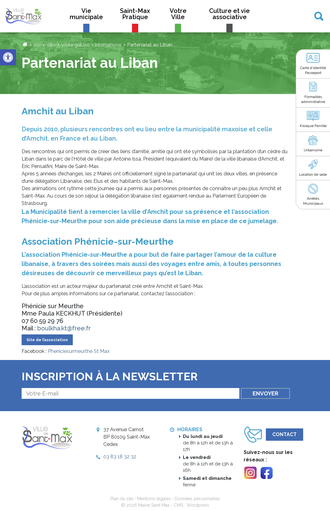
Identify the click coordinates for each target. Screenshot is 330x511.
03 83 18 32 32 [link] (119, 457)
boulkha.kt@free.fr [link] (64, 328)
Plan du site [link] (121, 498)
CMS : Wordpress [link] (191, 505)
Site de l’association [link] (47, 339)
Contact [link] (284, 434)
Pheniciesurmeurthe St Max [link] (78, 351)
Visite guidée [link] (75, 45)
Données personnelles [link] (197, 498)
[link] (8, 57)
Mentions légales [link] (154, 498)
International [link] (108, 45)
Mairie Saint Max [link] (154, 505)
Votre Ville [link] (44, 45)
